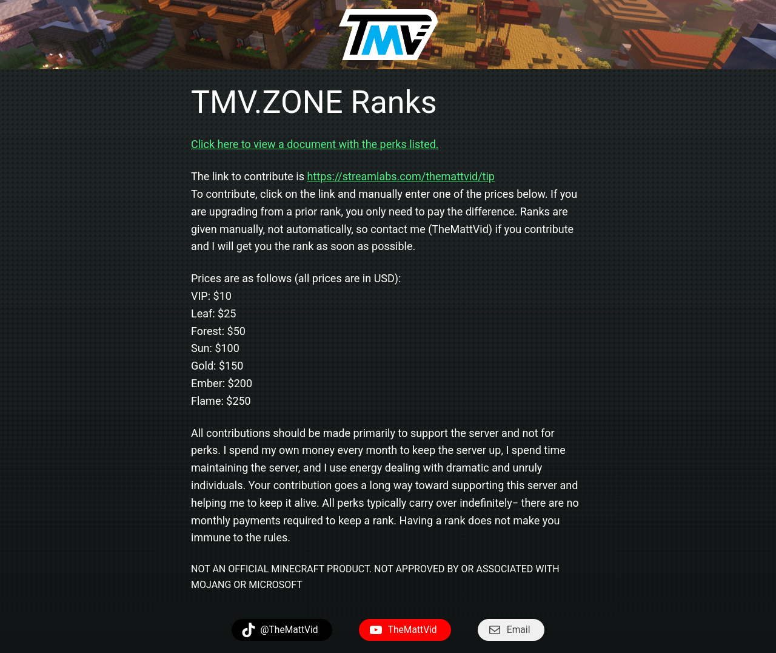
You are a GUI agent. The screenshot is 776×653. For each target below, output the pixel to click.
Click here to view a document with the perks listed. (315, 144)
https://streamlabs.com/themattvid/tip (401, 176)
